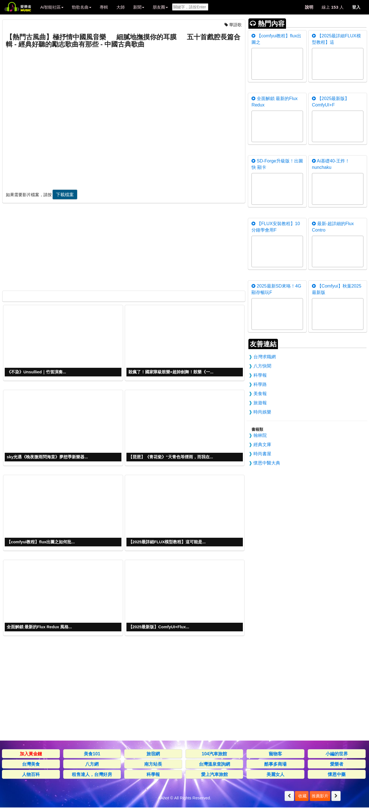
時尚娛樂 (262, 411)
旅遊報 (260, 402)
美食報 (260, 393)
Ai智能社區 (51, 7)
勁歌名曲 (81, 7)
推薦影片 (320, 796)
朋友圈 (160, 7)
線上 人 (333, 7)
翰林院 (260, 435)
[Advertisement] (123, 245)
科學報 (260, 375)
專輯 (104, 7)
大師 (120, 7)
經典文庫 (262, 444)
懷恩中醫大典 (266, 462)
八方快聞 (262, 365)
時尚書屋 (262, 453)
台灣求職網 (264, 356)
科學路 (260, 384)
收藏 (301, 796)
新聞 (138, 7)
